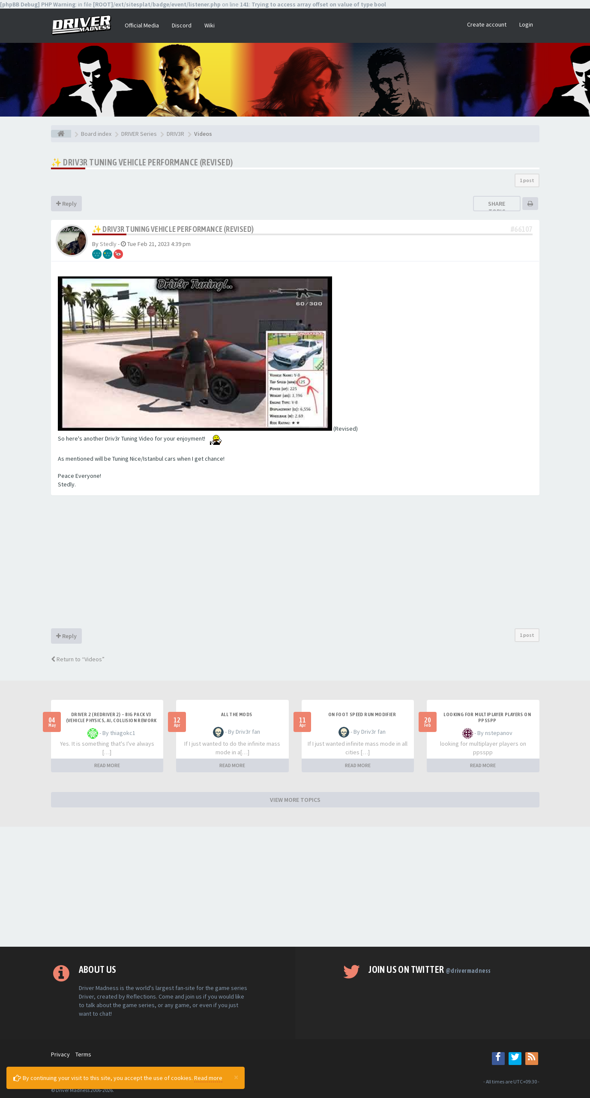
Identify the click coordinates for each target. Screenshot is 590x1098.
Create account (486, 24)
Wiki (209, 25)
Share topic (496, 207)
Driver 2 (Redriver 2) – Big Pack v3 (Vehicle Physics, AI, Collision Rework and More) (111, 720)
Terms (83, 1054)
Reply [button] (66, 203)
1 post (527, 180)
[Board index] (61, 134)
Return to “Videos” (78, 659)
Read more (208, 1078)
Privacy (60, 1054)
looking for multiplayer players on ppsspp (487, 717)
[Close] (236, 1077)
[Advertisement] (295, 564)
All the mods (236, 714)
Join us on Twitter (429, 969)
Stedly (108, 244)
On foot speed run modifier (362, 714)
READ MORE (107, 765)
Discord (182, 25)
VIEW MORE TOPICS (295, 800)
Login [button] (526, 24)
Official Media (142, 25)
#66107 (521, 229)
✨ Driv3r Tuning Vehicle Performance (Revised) (142, 162)
